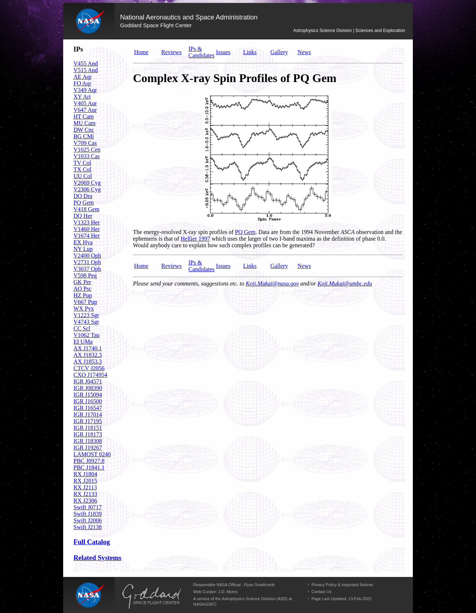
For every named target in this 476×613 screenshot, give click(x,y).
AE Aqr (82, 77)
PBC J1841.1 (88, 467)
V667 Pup (85, 302)
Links (249, 52)
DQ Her (82, 216)
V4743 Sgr (86, 322)
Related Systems (97, 557)
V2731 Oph (87, 262)
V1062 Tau (86, 335)
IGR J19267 (87, 447)
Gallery (279, 52)
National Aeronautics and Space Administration (188, 17)
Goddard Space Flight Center (156, 25)
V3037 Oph (87, 269)
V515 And (85, 70)
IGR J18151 (87, 428)
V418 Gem (86, 209)
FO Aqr (82, 83)
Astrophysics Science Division (322, 30)
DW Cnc (83, 130)
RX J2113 (85, 487)
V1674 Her (86, 236)
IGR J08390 (87, 388)
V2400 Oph (87, 255)
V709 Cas (85, 143)
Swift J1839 (87, 514)
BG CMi (83, 136)
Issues (223, 52)
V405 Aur (85, 103)
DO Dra (82, 196)
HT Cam (83, 116)
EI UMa (83, 342)
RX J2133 (85, 494)
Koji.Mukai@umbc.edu (344, 283)
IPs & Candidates (201, 52)
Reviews (171, 52)
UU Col (82, 176)
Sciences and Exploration (380, 30)
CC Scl (81, 328)
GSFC (211, 604)
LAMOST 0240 (92, 454)
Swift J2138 (87, 527)
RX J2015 (85, 481)
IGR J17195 (87, 421)
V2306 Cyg (87, 189)
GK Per (82, 282)
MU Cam (84, 123)
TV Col (82, 163)
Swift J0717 (87, 507)
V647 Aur (85, 110)
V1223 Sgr (86, 315)
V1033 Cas (86, 156)
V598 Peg (85, 275)
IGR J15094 (87, 394)
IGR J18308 (87, 441)
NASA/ (199, 604)
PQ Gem (83, 202)
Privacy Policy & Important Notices (342, 584)
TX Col (82, 169)
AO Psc (82, 289)
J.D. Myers (228, 591)
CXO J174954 (90, 375)
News (304, 52)
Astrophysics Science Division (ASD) (255, 598)
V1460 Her (86, 229)
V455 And (85, 63)
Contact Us (321, 591)
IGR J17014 (87, 414)
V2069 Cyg (87, 183)
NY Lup (83, 249)
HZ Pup (82, 295)
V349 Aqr (85, 90)
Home (141, 52)
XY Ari (82, 96)
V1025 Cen (86, 149)
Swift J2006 (87, 520)
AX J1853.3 (87, 361)
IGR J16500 (87, 401)
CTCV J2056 (89, 368)
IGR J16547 (87, 408)
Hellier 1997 (195, 238)
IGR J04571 (87, 381)
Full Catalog (91, 542)
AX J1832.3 (87, 355)
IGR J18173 (87, 434)
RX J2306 (85, 500)
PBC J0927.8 (88, 461)
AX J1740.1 (87, 348)
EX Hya (83, 242)
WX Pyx (83, 308)
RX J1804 (85, 474)
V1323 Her (86, 222)
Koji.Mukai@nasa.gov (272, 283)
